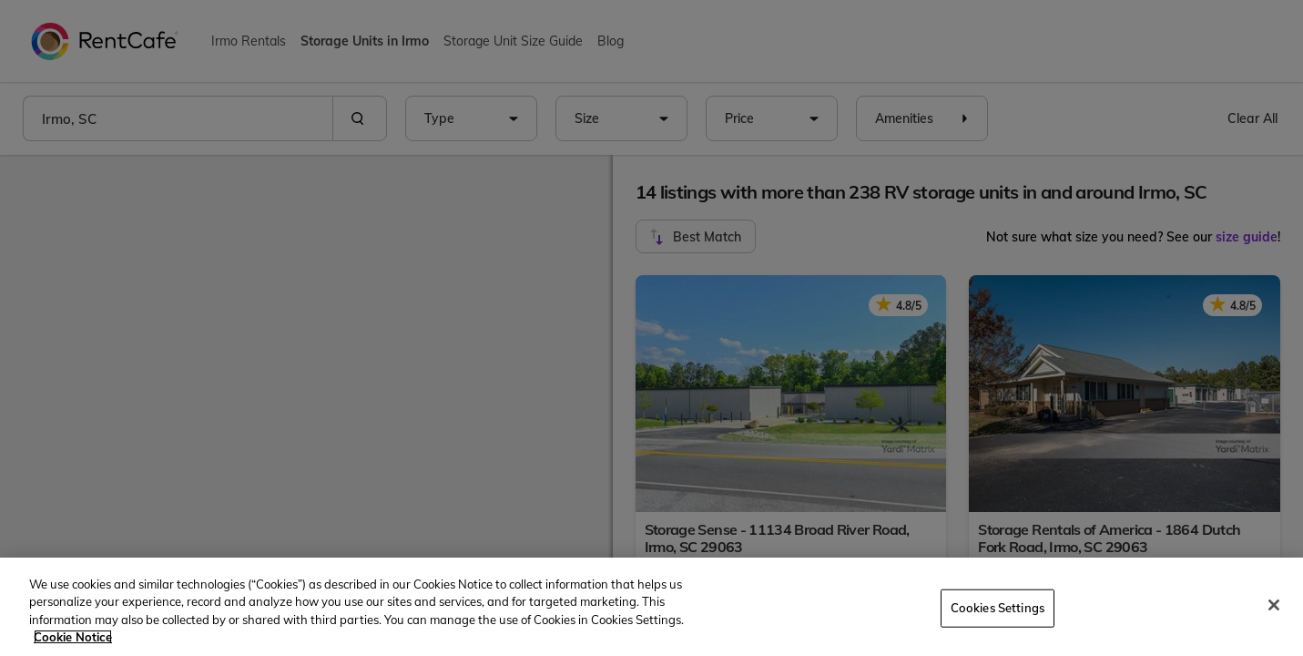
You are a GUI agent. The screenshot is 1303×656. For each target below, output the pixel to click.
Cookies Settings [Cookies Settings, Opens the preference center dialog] (997, 607)
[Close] (1274, 605)
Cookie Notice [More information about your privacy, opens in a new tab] (73, 637)
